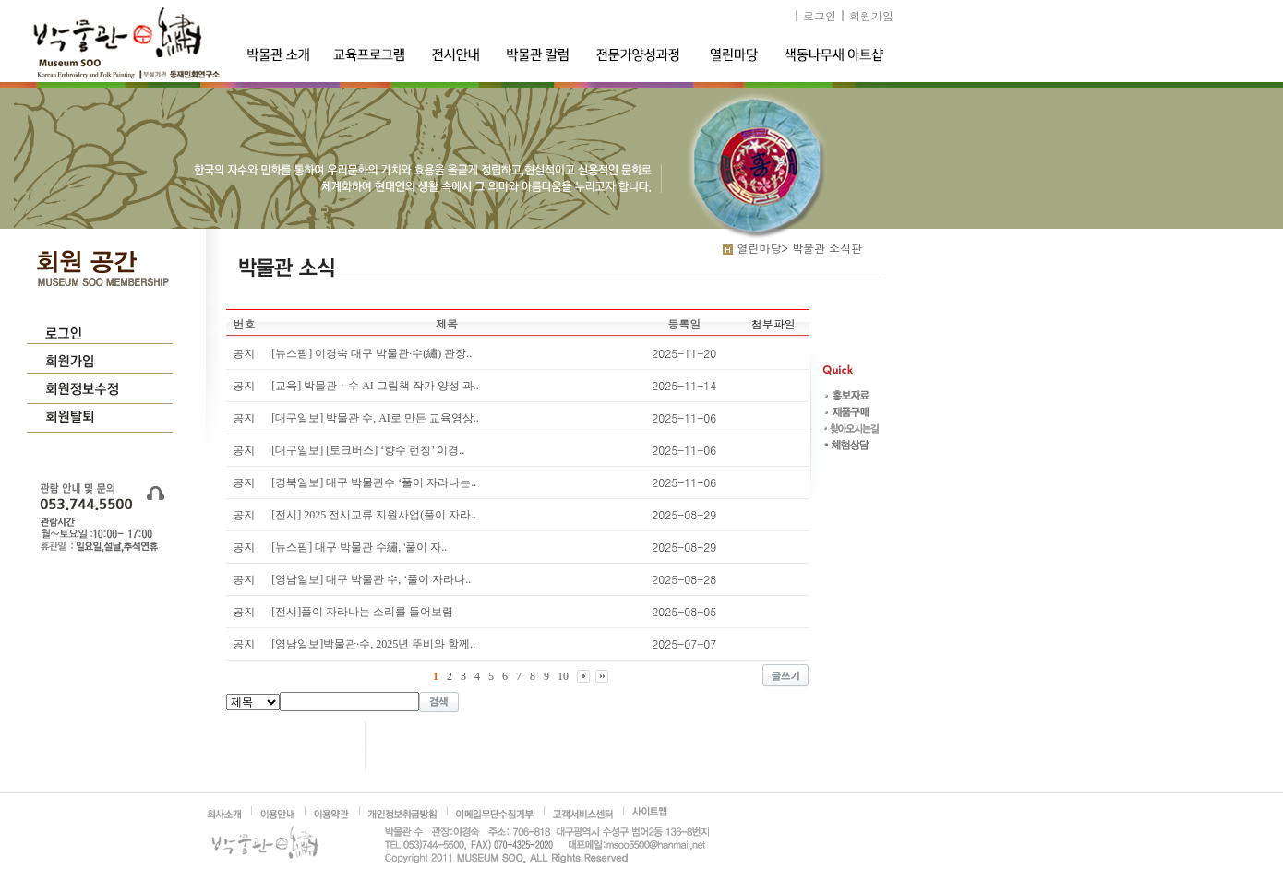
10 (563, 676)
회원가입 (871, 15)
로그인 (819, 15)
